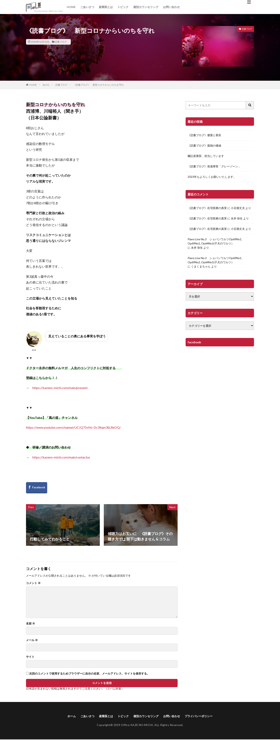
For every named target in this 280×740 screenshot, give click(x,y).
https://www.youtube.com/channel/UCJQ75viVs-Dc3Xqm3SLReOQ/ (73, 427)
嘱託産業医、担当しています (206, 156)
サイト (30, 656)
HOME (71, 7)
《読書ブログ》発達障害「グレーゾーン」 (214, 166)
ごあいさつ (87, 7)
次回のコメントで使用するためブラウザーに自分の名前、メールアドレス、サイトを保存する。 (89, 673)
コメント (33, 583)
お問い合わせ (171, 7)
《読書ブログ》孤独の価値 (204, 145)
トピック (123, 7)
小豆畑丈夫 (238, 208)
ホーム (64, 716)
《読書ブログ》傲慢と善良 (204, 135)
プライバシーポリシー (205, 716)
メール (32, 640)
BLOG (46, 84)
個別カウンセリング (145, 7)
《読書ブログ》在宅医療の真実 (207, 208)
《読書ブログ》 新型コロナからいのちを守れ (98, 84)
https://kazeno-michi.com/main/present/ (60, 388)
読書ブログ (61, 41)
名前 (30, 623)
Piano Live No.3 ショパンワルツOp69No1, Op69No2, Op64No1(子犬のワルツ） (215, 241)
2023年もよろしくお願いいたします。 (212, 176)
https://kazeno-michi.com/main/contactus (61, 457)
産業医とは (106, 7)
